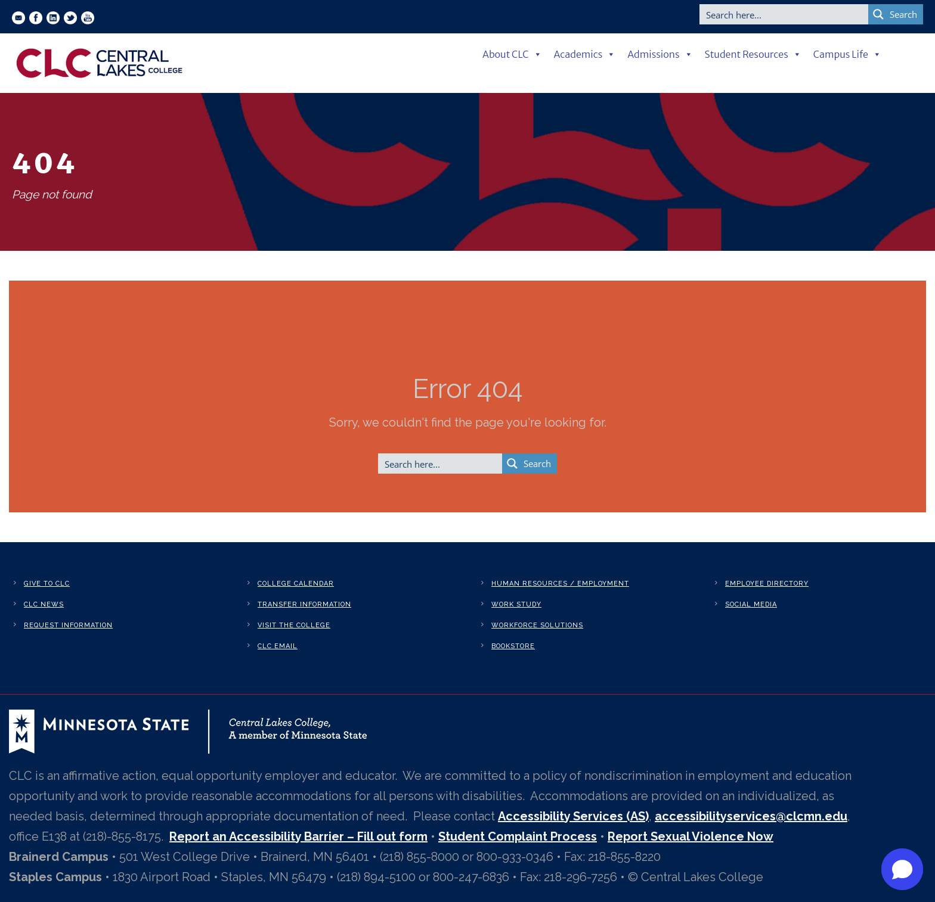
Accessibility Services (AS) (573, 816)
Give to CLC (47, 583)
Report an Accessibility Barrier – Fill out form (298, 836)
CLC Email (278, 646)
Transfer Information (304, 604)
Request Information (68, 625)
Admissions (659, 54)
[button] (902, 869)
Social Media (751, 604)
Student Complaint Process (517, 836)
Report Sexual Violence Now (690, 836)
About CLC (512, 54)
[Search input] (784, 14)
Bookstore (513, 646)
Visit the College (294, 625)
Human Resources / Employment (560, 583)
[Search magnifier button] (895, 14)
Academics (585, 54)
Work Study (516, 604)
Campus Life (847, 54)
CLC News (44, 604)
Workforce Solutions (537, 625)
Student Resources (753, 54)
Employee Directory (767, 583)
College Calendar (296, 583)
